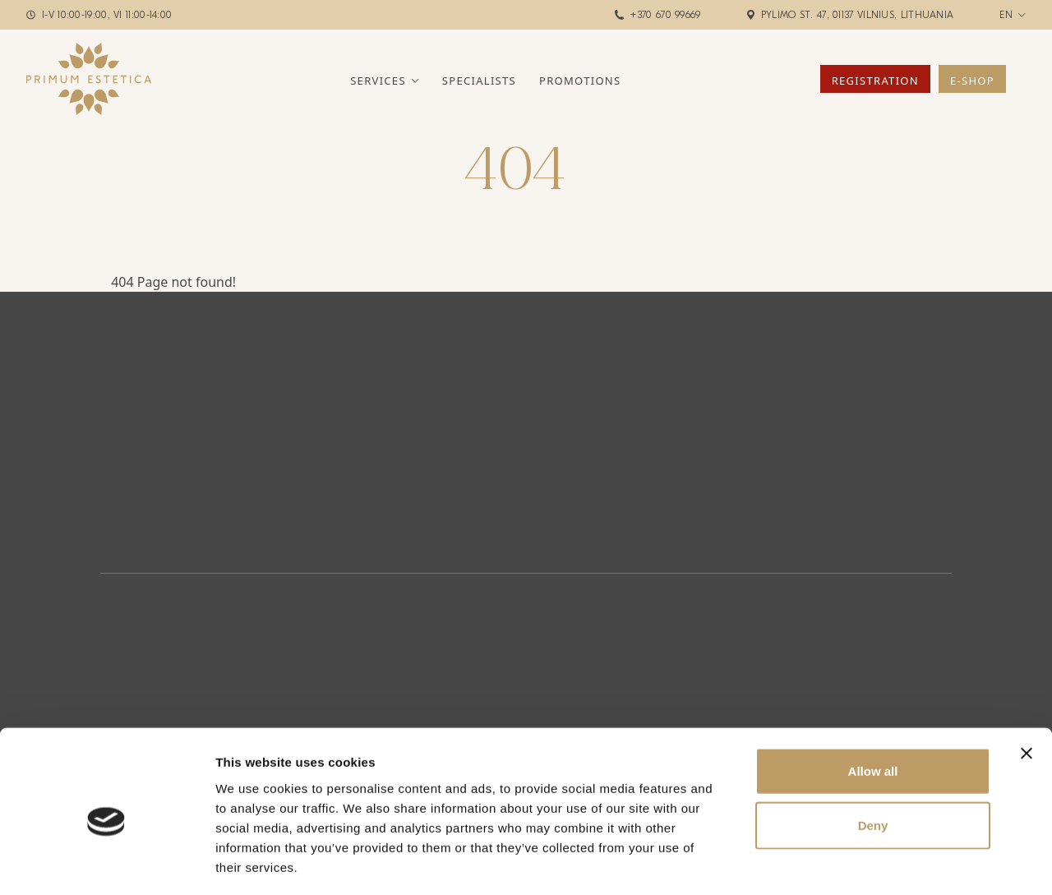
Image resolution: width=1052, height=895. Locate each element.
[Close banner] (1026, 683)
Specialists (479, 80)
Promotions (580, 80)
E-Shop (972, 80)
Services (378, 80)
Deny (873, 755)
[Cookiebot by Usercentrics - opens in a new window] (106, 863)
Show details (862, 863)
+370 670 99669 (665, 15)
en (1006, 15)
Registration (875, 80)
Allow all (873, 701)
